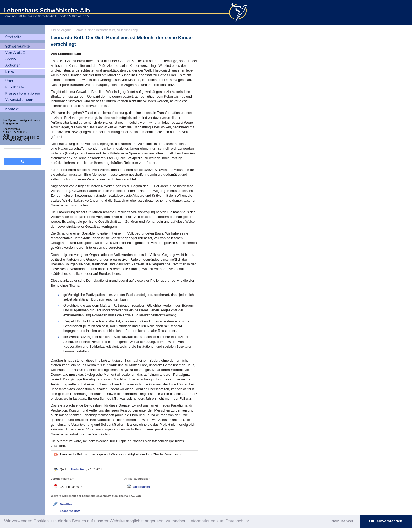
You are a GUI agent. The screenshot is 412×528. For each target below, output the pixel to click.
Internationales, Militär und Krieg (117, 30)
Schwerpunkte (84, 30)
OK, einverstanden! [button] (386, 521)
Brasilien (66, 504)
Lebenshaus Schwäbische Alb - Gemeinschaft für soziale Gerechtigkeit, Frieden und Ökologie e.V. (46, 12)
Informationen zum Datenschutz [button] (219, 521)
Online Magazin (61, 30)
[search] (22, 152)
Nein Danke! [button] (342, 521)
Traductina (78, 469)
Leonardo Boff (70, 510)
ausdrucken (141, 486)
